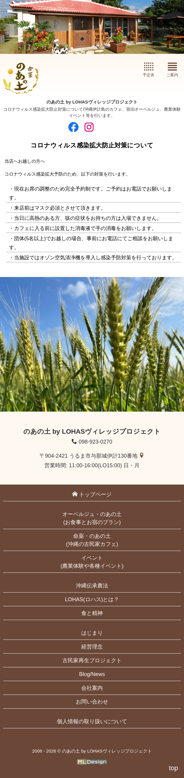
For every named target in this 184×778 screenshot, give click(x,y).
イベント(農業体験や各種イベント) (92, 562)
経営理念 (92, 647)
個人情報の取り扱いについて (92, 721)
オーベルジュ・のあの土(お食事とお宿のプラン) (92, 518)
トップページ (91, 494)
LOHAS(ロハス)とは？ (92, 599)
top (173, 768)
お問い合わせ (92, 702)
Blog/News (92, 674)
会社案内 (92, 688)
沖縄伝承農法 (92, 586)
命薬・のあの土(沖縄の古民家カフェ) (92, 540)
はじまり (92, 633)
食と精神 (92, 613)
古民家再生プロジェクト (92, 660)
